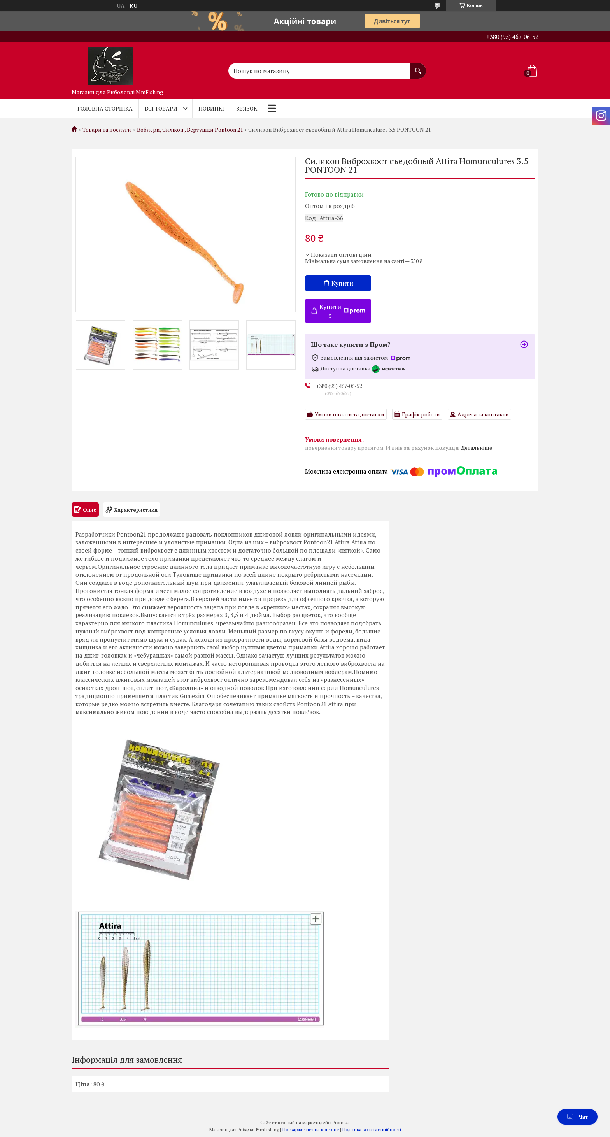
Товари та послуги (106, 129)
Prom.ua (341, 1122)
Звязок (246, 108)
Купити (342, 283)
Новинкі (211, 108)
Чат (577, 1116)
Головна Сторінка (105, 108)
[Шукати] (418, 67)
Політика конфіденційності (371, 1129)
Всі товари (161, 108)
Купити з (342, 310)
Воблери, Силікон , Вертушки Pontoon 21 (190, 129)
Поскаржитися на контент (310, 1129)
